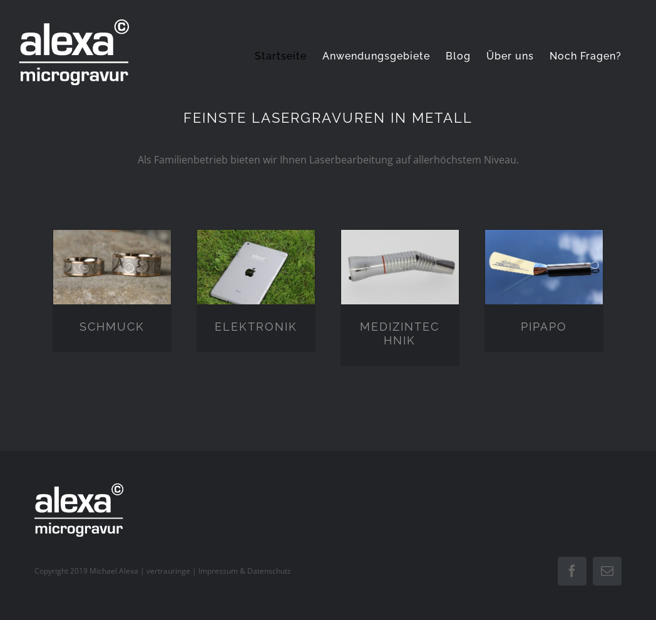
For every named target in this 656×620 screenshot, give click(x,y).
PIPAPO (544, 326)
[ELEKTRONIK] (256, 242)
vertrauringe (168, 571)
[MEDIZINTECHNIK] (400, 242)
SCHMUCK (112, 326)
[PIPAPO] (544, 242)
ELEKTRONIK (256, 326)
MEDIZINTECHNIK (399, 333)
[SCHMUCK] (112, 242)
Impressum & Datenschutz (244, 571)
